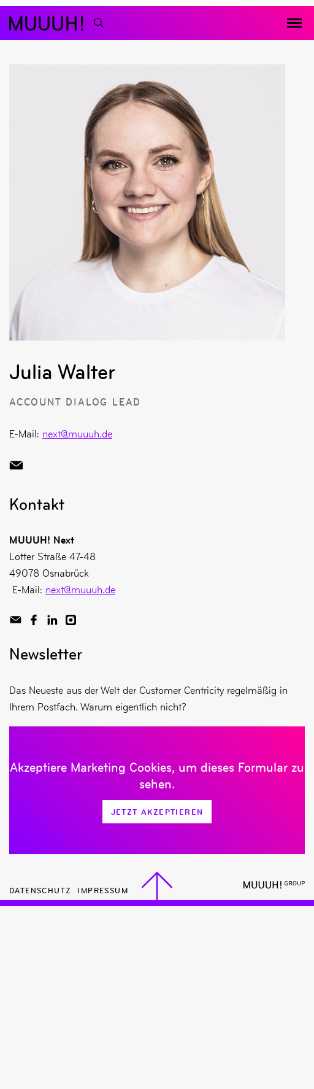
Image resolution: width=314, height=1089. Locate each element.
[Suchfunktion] (98, 23)
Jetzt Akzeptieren (157, 811)
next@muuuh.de (77, 434)
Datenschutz (40, 890)
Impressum (102, 890)
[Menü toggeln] (294, 23)
